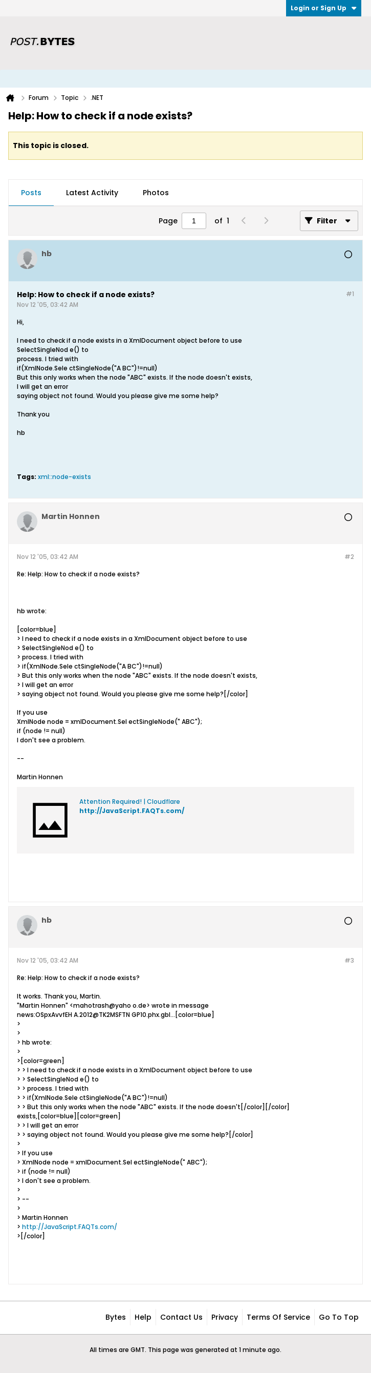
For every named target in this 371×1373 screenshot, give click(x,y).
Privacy (224, 1317)
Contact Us (181, 1317)
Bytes (115, 1317)
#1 (350, 293)
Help (143, 1317)
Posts (31, 193)
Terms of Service (278, 1317)
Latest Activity (92, 193)
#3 (349, 960)
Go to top (339, 1317)
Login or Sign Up (324, 8)
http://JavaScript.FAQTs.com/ (131, 810)
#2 (349, 556)
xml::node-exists (64, 476)
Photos (156, 193)
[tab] (31, 193)
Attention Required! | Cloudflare (129, 801)
